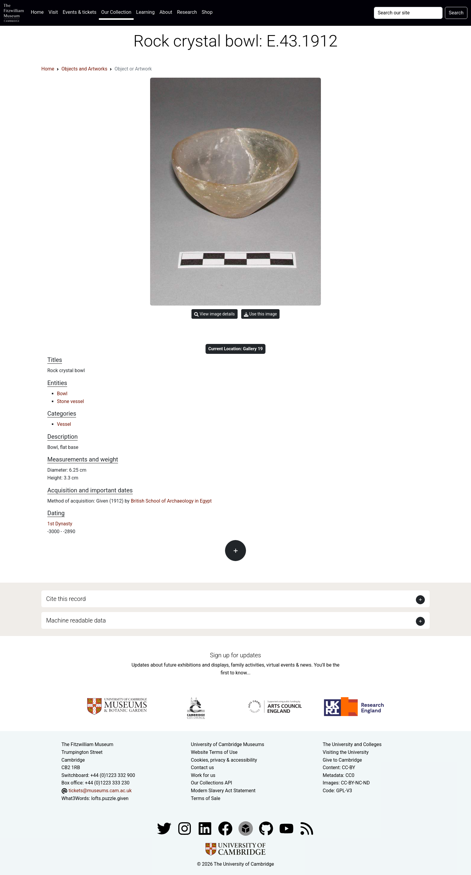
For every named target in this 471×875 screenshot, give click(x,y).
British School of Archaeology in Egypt (171, 501)
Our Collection (116, 12)
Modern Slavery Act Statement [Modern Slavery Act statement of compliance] (223, 790)
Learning (145, 12)
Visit (53, 12)
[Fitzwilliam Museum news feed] (306, 828)
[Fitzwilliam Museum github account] (266, 828)
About (165, 12)
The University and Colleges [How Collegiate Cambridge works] (352, 744)
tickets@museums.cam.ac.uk (100, 790)
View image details (214, 314)
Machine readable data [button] (76, 620)
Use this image (260, 314)
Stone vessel (70, 401)
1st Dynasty (59, 524)
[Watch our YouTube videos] (287, 828)
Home (38, 11)
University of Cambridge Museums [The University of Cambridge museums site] (227, 744)
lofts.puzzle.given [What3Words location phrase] (109, 798)
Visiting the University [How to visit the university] (346, 752)
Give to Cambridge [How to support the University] (342, 760)
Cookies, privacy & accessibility (224, 760)
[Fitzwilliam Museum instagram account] (185, 828)
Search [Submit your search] (456, 13)
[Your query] (408, 13)
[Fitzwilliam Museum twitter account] (165, 828)
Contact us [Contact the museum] (202, 767)
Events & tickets (79, 12)
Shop (207, 12)
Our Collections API (211, 783)
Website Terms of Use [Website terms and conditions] (214, 752)
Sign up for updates (235, 655)
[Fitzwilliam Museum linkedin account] (226, 828)
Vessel (64, 424)
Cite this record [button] (66, 598)
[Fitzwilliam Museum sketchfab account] (246, 828)
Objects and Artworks (84, 69)
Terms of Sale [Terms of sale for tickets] (205, 798)
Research (187, 12)
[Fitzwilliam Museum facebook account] (205, 828)
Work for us (203, 775)
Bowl (62, 393)
